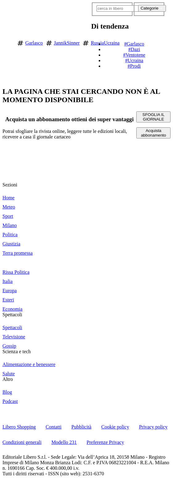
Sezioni (9, 184)
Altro (7, 379)
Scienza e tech (16, 351)
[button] (168, 41)
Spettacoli (12, 314)
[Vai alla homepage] (7, 42)
